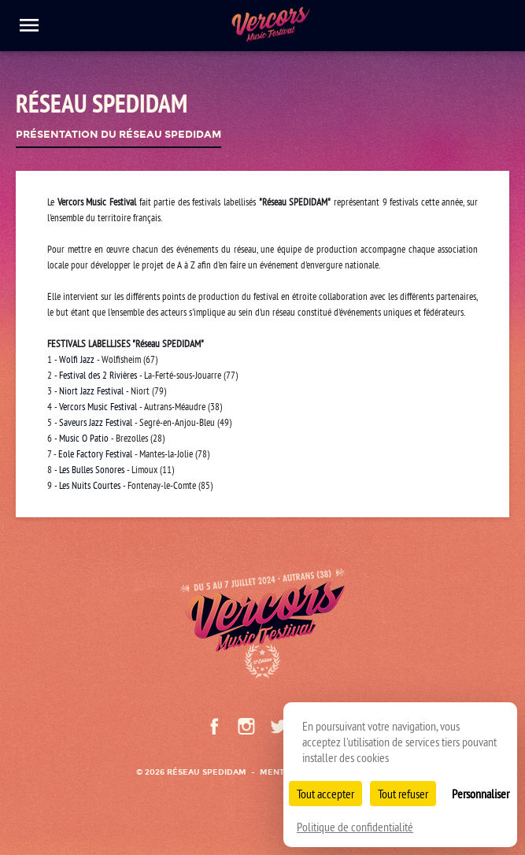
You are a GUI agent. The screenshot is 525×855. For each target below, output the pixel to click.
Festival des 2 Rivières (98, 375)
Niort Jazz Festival (91, 391)
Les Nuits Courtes (89, 485)
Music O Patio (84, 438)
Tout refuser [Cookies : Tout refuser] (403, 793)
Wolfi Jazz (78, 359)
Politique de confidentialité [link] (355, 827)
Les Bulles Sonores (91, 469)
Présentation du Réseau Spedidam (118, 135)
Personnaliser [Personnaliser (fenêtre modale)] (480, 793)
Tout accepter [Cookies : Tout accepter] (325, 793)
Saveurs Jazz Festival (95, 422)
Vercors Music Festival (98, 406)
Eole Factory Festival (95, 454)
